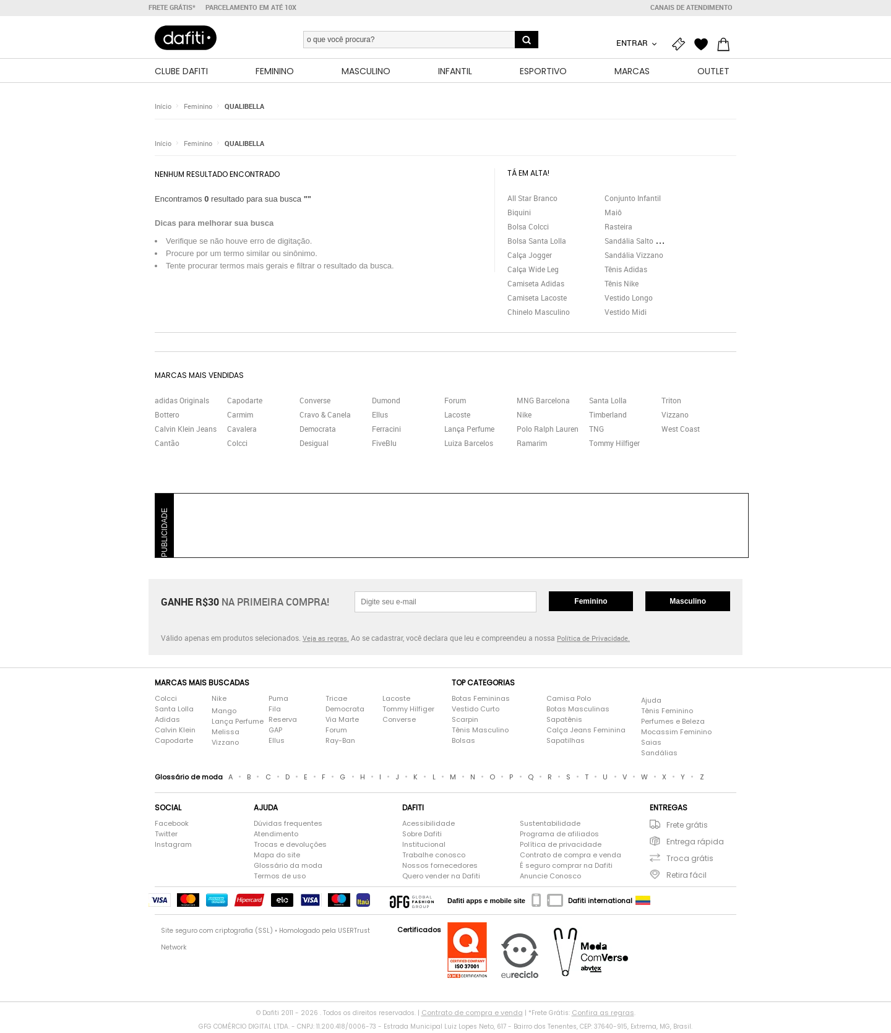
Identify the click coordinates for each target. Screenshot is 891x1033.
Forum (455, 402)
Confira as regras (603, 1014)
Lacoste (457, 416)
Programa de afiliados (559, 835)
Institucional (424, 846)
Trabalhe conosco (433, 856)
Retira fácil (686, 877)
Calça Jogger (529, 257)
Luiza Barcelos (468, 445)
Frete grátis (687, 826)
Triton (671, 402)
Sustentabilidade (550, 825)
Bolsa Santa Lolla (536, 242)
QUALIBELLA (244, 108)
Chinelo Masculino (538, 314)
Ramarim (532, 445)
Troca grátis (689, 860)
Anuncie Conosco (550, 877)
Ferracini (386, 430)
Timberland (608, 416)
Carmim (240, 416)
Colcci (237, 445)
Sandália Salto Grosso (642, 242)
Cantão (167, 445)
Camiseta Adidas (535, 285)
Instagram (173, 846)
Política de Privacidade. (593, 640)
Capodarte (244, 402)
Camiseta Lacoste (537, 299)
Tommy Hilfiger (614, 445)
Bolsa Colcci (528, 228)
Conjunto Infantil (633, 200)
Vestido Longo (629, 299)
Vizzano (675, 416)
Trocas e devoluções (290, 846)
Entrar (633, 42)
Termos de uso (280, 877)
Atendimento (276, 835)
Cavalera (242, 430)
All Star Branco (532, 200)
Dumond (386, 402)
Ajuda (651, 702)
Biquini (519, 214)
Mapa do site (277, 856)
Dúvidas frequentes (288, 825)
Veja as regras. (326, 640)
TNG (596, 430)
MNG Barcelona (543, 402)
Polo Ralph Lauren (548, 430)
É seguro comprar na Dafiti (566, 867)
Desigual (314, 445)
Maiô (613, 214)
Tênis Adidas (626, 271)
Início (163, 108)
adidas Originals (182, 402)
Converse (314, 402)
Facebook (172, 825)
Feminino (198, 108)
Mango (224, 712)
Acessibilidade (428, 825)
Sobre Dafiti (422, 835)
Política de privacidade (560, 846)
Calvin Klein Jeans (186, 430)
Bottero (167, 416)
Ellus (380, 416)
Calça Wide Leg (533, 271)
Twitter (166, 835)
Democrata (317, 430)
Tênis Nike (622, 285)
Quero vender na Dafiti (441, 877)
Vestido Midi (626, 314)
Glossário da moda (288, 867)
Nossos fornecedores (440, 867)
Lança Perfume (469, 430)
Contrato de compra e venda (570, 856)
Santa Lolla (608, 402)
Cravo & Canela (325, 416)
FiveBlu (384, 445)
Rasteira (618, 228)
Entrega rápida (695, 843)
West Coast (680, 430)
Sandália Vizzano (634, 257)
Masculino (687, 603)
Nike (524, 416)
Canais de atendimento (691, 7)
